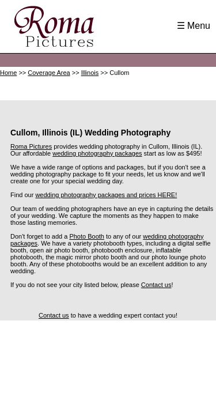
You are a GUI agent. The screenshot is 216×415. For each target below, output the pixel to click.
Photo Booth (86, 236)
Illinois (90, 72)
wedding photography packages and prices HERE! (106, 194)
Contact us (156, 284)
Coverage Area (49, 72)
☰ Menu (193, 26)
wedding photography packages (97, 153)
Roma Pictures (31, 146)
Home (8, 72)
